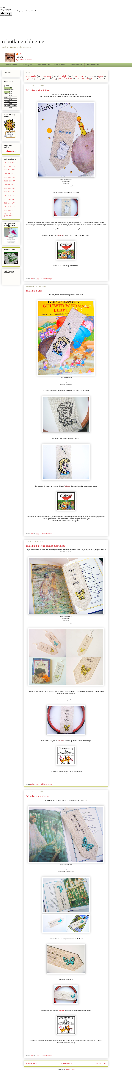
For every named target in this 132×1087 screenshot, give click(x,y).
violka (20, 54)
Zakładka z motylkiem (37, 796)
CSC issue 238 (9, 162)
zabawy (47, 76)
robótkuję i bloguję (23, 41)
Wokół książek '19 (93, 65)
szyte (47, 79)
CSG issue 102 (9, 199)
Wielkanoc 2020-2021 (65, 79)
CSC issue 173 (9, 206)
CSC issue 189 (9, 188)
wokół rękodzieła (11, 65)
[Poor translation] (8, 14)
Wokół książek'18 (76, 65)
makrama (101, 79)
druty (54, 79)
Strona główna (66, 1063)
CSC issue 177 (9, 203)
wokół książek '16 (44, 65)
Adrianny (60, 235)
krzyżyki (62, 76)
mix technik (78, 77)
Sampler (93, 79)
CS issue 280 (8, 184)
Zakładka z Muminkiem (38, 90)
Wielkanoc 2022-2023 (82, 79)
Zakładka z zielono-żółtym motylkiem (45, 545)
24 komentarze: (46, 533)
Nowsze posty (31, 1063)
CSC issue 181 (9, 195)
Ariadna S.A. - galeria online (9, 215)
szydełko (29, 79)
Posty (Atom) (70, 1069)
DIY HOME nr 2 (9, 166)
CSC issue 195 (9, 177)
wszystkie (31, 76)
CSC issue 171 (9, 210)
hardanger (38, 79)
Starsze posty (100, 1063)
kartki (91, 77)
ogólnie (100, 77)
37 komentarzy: (46, 279)
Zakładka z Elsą (34, 290)
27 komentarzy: (46, 1055)
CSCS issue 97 (9, 181)
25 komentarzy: (46, 784)
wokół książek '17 (60, 65)
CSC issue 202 (9, 170)
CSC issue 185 (9, 192)
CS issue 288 (8, 173)
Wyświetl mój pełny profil (24, 60)
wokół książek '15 (27, 65)
